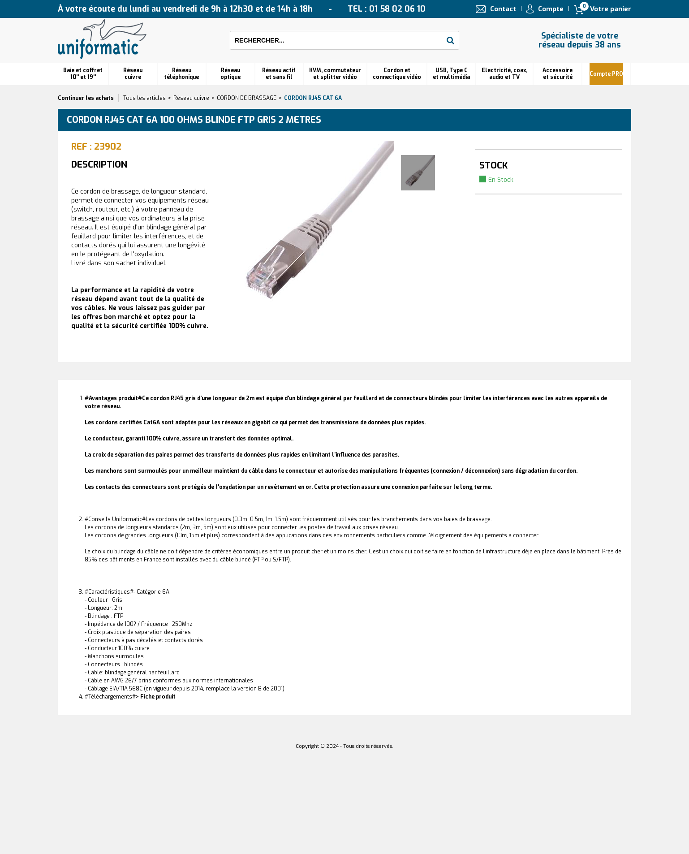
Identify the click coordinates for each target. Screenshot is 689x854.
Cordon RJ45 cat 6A (313, 98)
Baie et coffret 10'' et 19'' (83, 74)
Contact (503, 8)
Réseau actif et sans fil (279, 74)
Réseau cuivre (132, 74)
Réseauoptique (230, 74)
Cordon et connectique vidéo (397, 74)
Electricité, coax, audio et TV (504, 74)
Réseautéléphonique (181, 74)
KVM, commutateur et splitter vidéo (335, 74)
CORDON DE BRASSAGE (246, 98)
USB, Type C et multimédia (451, 74)
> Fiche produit (156, 696)
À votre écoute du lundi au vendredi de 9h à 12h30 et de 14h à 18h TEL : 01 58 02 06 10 (242, 9)
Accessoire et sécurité (558, 74)
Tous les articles (144, 98)
